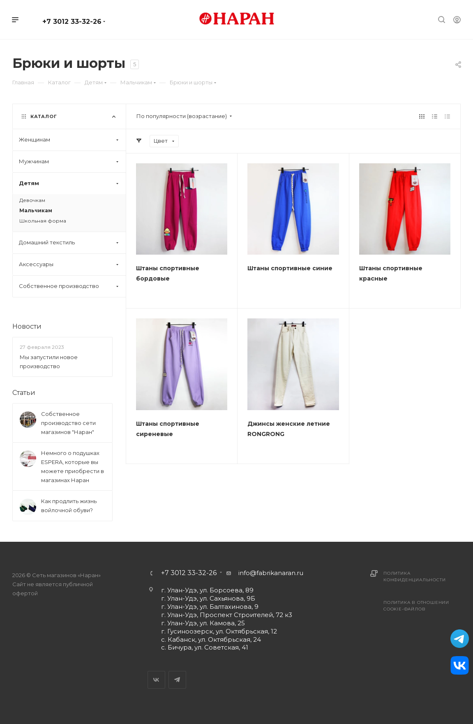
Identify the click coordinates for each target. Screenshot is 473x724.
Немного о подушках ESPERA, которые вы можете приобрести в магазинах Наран (72, 466)
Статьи (23, 393)
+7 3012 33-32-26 (72, 22)
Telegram (177, 680)
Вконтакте (156, 680)
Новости (27, 326)
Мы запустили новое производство (49, 361)
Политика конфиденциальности (414, 576)
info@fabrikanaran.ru (270, 573)
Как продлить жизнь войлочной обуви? (69, 505)
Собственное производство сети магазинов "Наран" (68, 423)
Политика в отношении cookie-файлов (416, 606)
